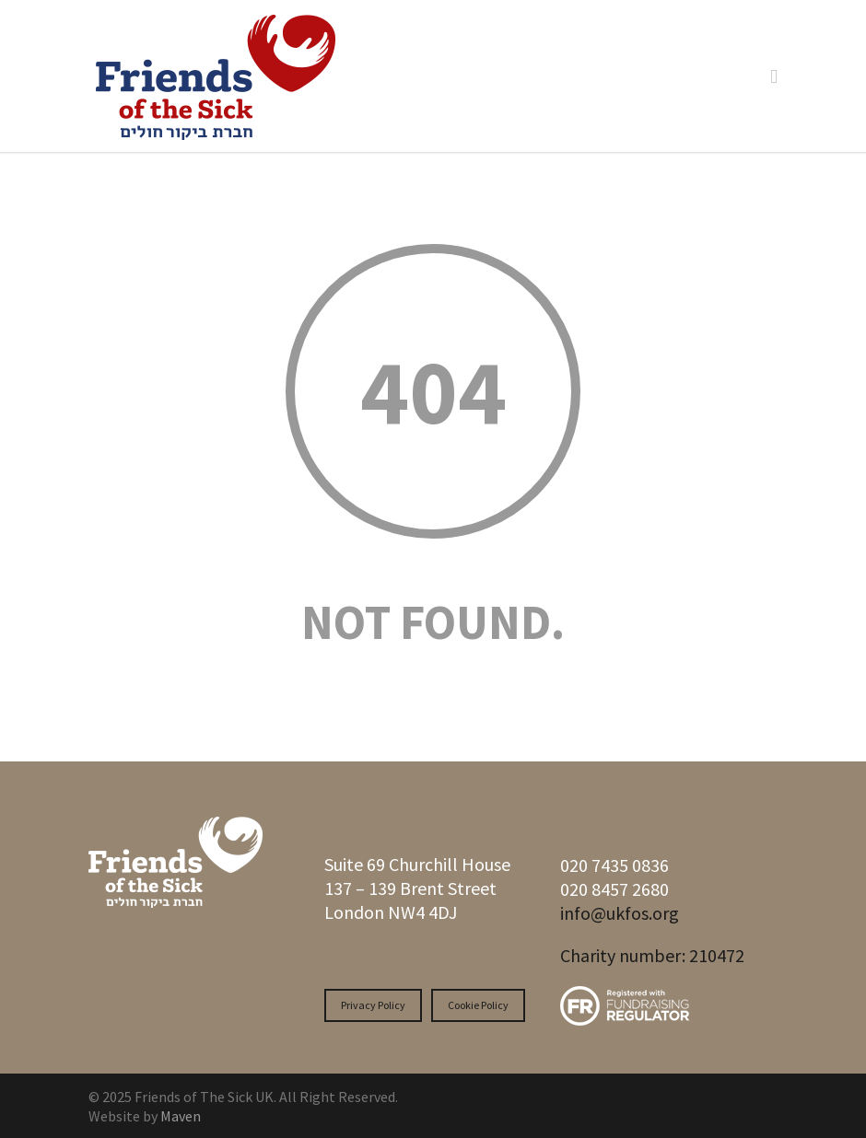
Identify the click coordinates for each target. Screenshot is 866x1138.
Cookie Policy (478, 1005)
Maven (180, 1116)
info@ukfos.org (619, 912)
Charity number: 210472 (652, 955)
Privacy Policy (373, 1005)
